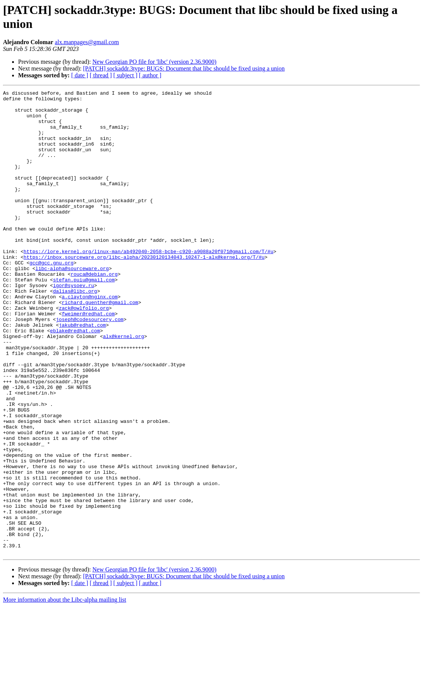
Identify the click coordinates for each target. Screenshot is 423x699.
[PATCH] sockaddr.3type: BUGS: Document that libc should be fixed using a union (183, 68)
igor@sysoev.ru (73, 324)
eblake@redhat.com (75, 379)
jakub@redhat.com (82, 372)
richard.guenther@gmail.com (100, 345)
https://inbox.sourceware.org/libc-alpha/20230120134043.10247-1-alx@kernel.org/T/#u (144, 290)
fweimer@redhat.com (88, 358)
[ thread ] (101, 75)
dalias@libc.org (75, 331)
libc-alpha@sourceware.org (72, 304)
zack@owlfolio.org (84, 352)
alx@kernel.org (123, 386)
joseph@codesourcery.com (89, 365)
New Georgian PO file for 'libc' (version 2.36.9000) (154, 61)
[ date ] (79, 75)
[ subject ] (125, 75)
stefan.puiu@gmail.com (84, 318)
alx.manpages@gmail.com (87, 42)
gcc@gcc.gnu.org (51, 297)
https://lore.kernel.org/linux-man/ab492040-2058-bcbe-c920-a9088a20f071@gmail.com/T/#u (148, 284)
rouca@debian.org (94, 311)
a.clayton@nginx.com (90, 338)
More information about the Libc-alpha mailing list (64, 692)
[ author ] (150, 75)
